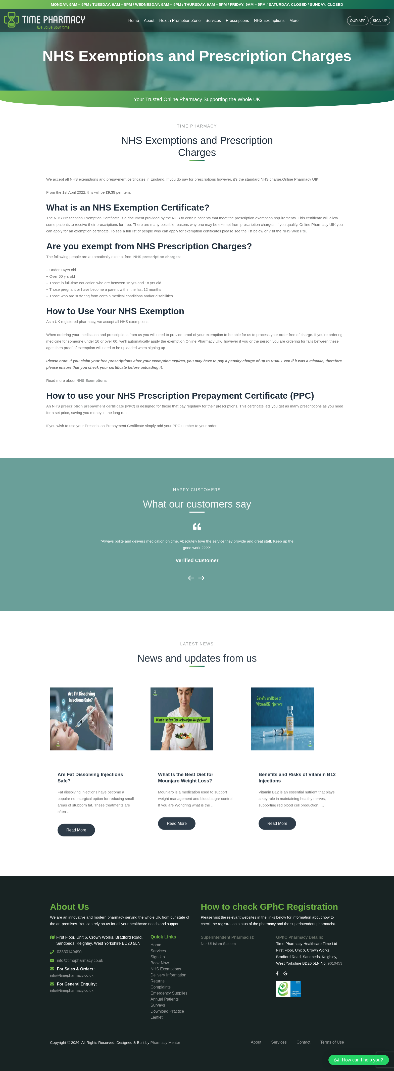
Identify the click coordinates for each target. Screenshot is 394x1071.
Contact (303, 1042)
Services (213, 20)
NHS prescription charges (156, 257)
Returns (158, 981)
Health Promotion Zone (180, 20)
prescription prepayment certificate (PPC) (98, 406)
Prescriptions (237, 20)
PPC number (183, 426)
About (149, 20)
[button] (358, 1060)
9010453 (335, 963)
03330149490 (65, 952)
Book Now (160, 963)
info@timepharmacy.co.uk (76, 960)
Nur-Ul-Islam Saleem (218, 943)
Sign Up (380, 21)
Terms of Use (332, 1042)
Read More (76, 833)
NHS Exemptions (269, 20)
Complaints (161, 987)
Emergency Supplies (169, 993)
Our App (358, 21)
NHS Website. (294, 231)
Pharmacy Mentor (165, 1042)
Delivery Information (168, 975)
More (294, 20)
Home (133, 20)
